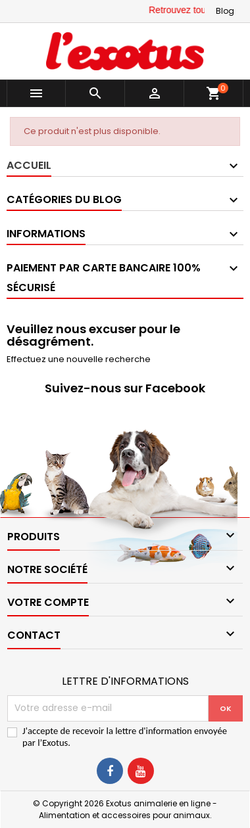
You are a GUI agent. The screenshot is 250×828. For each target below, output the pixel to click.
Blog (225, 10)
